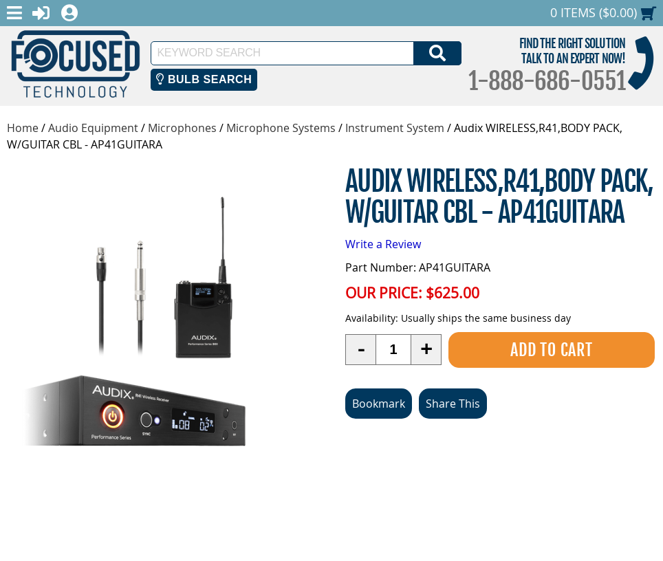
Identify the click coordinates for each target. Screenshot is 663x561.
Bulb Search (204, 79)
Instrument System (394, 127)
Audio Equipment (93, 127)
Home (23, 127)
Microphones (182, 127)
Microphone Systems (281, 127)
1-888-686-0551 (546, 81)
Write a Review (383, 244)
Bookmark (378, 403)
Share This (453, 403)
